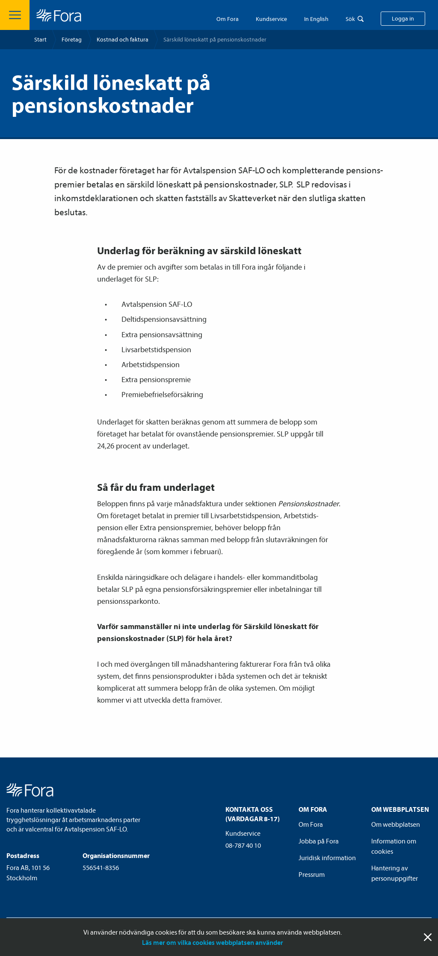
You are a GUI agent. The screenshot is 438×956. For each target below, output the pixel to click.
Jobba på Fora (319, 841)
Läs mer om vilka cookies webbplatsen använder (212, 942)
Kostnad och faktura (122, 39)
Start (40, 39)
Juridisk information (327, 857)
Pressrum (312, 874)
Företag (72, 39)
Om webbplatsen (395, 824)
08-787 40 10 (243, 845)
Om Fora (227, 19)
